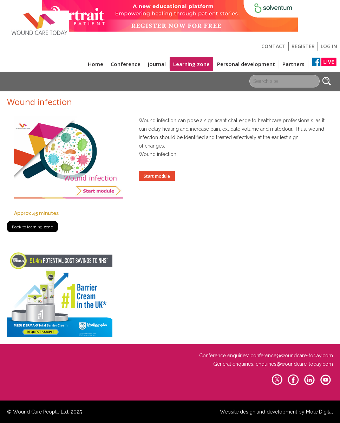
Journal (157, 63)
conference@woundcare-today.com (291, 355)
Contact (273, 46)
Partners (293, 63)
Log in (329, 46)
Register (303, 46)
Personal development (246, 63)
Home (95, 63)
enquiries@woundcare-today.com (294, 364)
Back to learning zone (32, 226)
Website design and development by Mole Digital (276, 412)
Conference (125, 63)
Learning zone (191, 63)
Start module (157, 176)
